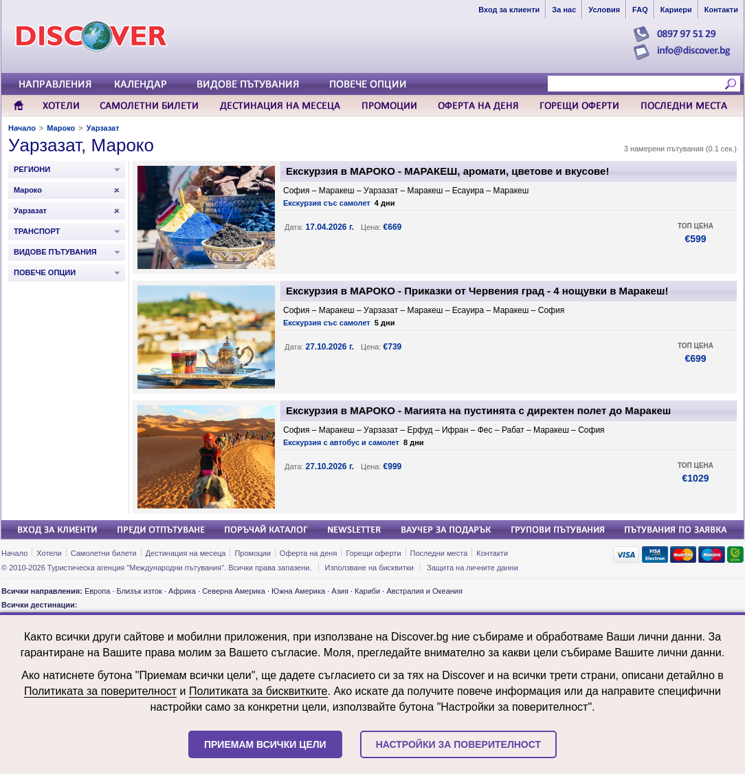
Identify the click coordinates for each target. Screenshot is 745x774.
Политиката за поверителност (100, 691)
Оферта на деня (308, 553)
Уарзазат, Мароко (81, 145)
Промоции (252, 553)
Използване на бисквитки (369, 567)
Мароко (61, 128)
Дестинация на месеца (186, 553)
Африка (182, 591)
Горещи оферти (373, 553)
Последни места (439, 553)
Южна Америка (298, 591)
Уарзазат (103, 128)
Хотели (48, 553)
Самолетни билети (104, 553)
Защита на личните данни (472, 567)
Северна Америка (233, 591)
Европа (98, 591)
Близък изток (139, 591)
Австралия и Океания (424, 591)
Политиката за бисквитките (258, 691)
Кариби (367, 591)
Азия (339, 591)
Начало (22, 128)
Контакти (492, 553)
